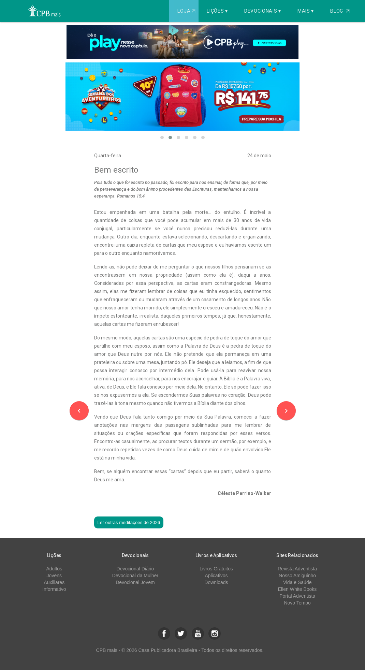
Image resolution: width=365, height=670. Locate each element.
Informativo (54, 589)
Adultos (54, 568)
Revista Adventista (297, 568)
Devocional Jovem (135, 582)
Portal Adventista (297, 596)
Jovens (54, 575)
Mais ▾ (305, 11)
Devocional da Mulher (135, 575)
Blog (340, 11)
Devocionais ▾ (262, 11)
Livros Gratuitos (216, 568)
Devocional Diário (135, 568)
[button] (162, 137)
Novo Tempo (297, 603)
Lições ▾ (217, 11)
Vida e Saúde (297, 582)
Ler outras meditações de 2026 (129, 522)
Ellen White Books (297, 589)
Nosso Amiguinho (297, 575)
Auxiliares (54, 582)
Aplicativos (216, 575)
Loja (187, 11)
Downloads (216, 582)
